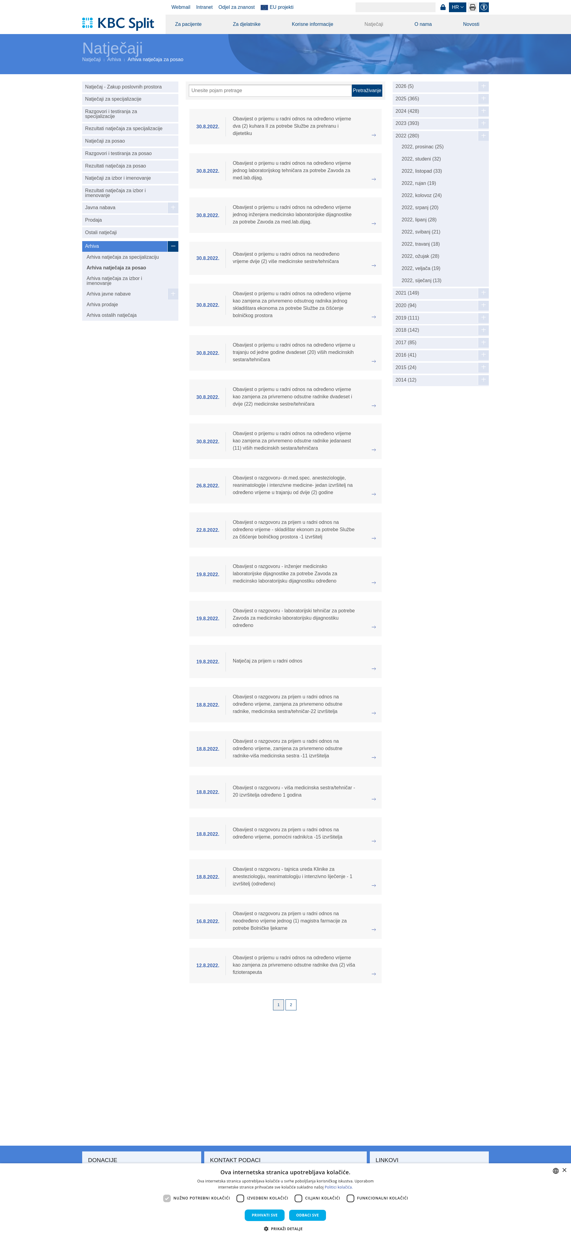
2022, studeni (421, 158)
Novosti (471, 24)
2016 (406, 355)
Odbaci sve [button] (307, 1215)
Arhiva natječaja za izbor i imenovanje (114, 281)
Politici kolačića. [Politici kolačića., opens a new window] (339, 1187)
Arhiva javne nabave (108, 293)
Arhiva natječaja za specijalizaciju (122, 257)
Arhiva (114, 59)
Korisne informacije (312, 24)
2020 (406, 305)
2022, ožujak (421, 256)
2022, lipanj (419, 219)
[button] (285, 1229)
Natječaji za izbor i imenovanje (118, 178)
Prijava (442, 7)
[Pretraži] (270, 91)
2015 (406, 367)
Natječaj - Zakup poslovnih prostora (123, 86)
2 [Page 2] (291, 1004)
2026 (405, 86)
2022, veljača (421, 268)
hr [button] (455, 7)
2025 (407, 98)
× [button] (564, 1170)
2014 (406, 380)
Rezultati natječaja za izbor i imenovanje (115, 193)
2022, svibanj (421, 231)
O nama (423, 24)
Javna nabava (100, 207)
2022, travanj (421, 244)
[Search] (396, 7)
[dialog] (285, 1201)
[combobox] (556, 1171)
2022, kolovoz (422, 195)
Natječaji (374, 24)
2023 (407, 123)
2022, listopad (422, 171)
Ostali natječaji (101, 232)
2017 (406, 342)
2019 (407, 318)
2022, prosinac (423, 146)
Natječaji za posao (105, 141)
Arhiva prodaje (102, 304)
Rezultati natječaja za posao (115, 165)
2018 (407, 330)
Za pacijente (188, 24)
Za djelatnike (247, 24)
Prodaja (93, 220)
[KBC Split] (121, 24)
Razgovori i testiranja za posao (118, 153)
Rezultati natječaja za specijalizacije (124, 128)
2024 (407, 111)
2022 (407, 135)
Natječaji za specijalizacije (113, 99)
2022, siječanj (422, 280)
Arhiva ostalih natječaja (111, 315)
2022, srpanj (420, 207)
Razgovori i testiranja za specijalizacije (111, 114)
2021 (407, 293)
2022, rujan (419, 183)
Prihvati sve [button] (265, 1215)
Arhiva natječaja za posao (116, 267)
